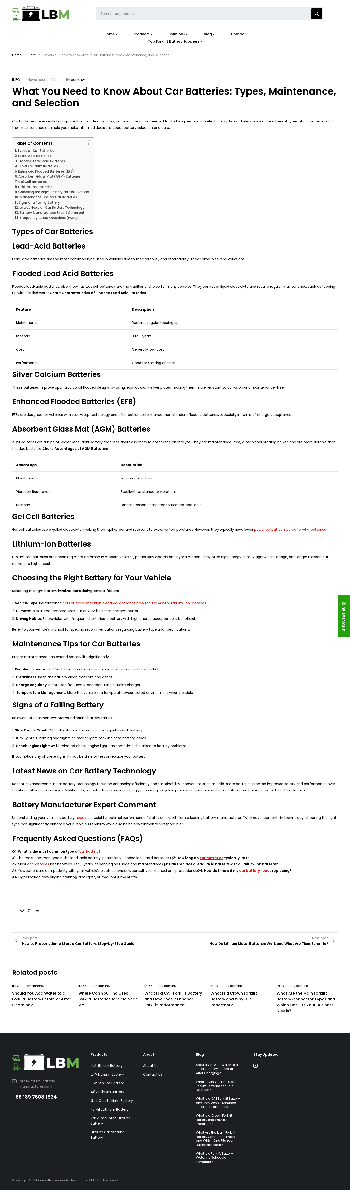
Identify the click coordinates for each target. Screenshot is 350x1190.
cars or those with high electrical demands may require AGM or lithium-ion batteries (134, 603)
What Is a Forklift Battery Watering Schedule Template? (214, 1157)
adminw (78, 79)
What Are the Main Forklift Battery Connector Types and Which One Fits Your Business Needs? (306, 1002)
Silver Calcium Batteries (38, 166)
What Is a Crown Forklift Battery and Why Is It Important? (233, 999)
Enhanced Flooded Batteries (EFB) (46, 171)
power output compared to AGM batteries (290, 529)
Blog (200, 1054)
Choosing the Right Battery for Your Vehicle (53, 192)
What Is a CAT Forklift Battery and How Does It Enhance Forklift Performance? (173, 999)
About (148, 1054)
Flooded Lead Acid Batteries (41, 161)
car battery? (90, 851)
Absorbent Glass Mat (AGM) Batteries (49, 176)
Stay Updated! (267, 1054)
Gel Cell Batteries (32, 182)
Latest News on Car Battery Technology (52, 207)
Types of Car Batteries (36, 150)
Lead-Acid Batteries (34, 156)
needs (81, 817)
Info (33, 55)
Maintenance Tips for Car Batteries (48, 197)
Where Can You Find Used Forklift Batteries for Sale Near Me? (107, 999)
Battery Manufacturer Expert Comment (52, 212)
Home (17, 55)
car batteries (211, 857)
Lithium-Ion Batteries (35, 187)
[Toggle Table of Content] (83, 144)
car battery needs (255, 870)
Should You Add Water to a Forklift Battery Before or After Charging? (41, 999)
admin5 (38, 985)
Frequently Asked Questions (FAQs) (49, 218)
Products (99, 1054)
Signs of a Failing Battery (39, 202)
